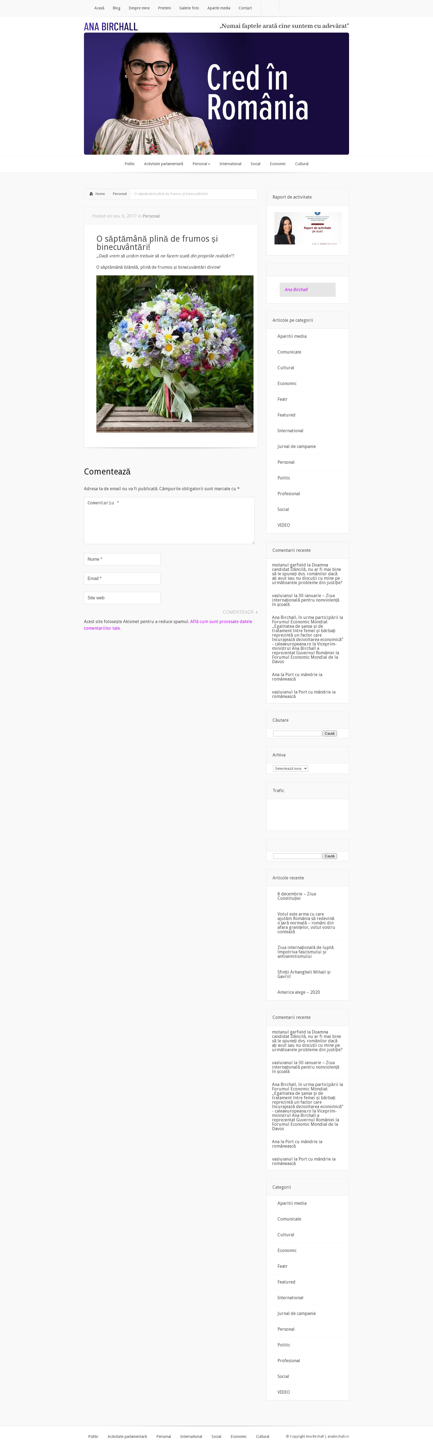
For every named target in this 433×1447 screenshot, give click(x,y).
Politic (284, 478)
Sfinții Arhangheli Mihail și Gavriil (304, 974)
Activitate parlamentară (127, 1436)
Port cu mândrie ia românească (297, 677)
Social (283, 509)
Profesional (289, 493)
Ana (275, 674)
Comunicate (289, 352)
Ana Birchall (295, 289)
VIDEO (284, 525)
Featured (286, 415)
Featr (283, 399)
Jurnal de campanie (297, 446)
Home (100, 194)
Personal (120, 194)
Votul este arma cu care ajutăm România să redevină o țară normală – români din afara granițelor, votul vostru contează (306, 922)
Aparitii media (292, 336)
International (290, 430)
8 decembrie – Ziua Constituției (297, 896)
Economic (287, 383)
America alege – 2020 (299, 992)
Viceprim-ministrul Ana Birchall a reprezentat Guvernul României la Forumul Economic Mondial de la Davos (305, 652)
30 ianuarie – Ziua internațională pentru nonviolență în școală (305, 600)
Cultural (286, 367)
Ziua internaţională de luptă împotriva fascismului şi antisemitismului (306, 952)
